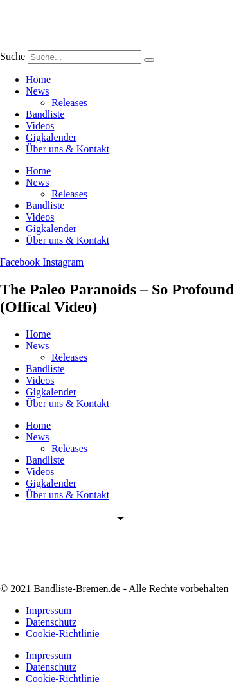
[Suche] (149, 60)
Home (38, 79)
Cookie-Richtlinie (63, 633)
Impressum (48, 610)
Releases (69, 102)
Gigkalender (51, 137)
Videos (40, 125)
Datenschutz (51, 622)
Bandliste (45, 114)
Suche (12, 56)
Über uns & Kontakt (67, 148)
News (37, 91)
